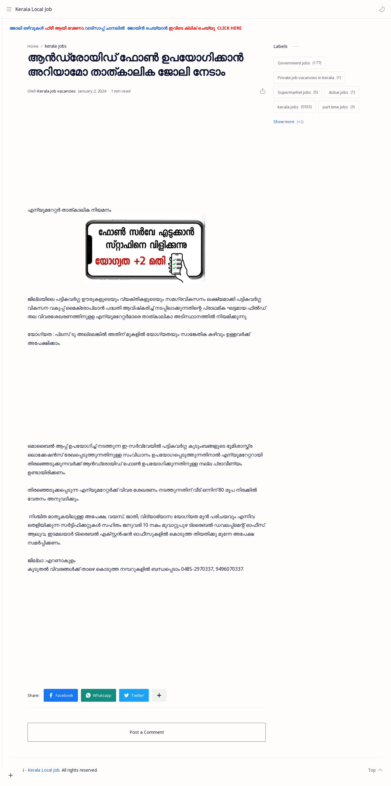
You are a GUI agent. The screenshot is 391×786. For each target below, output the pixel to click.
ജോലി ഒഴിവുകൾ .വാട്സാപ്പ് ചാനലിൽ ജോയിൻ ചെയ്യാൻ (147, 31)
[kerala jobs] (305, 110)
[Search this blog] (127, 9)
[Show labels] (300, 124)
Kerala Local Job (35, 9)
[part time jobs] (349, 110)
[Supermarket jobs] (308, 95)
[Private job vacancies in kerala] (320, 80)
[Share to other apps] (170, 698)
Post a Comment (157, 735)
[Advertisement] (157, 153)
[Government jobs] (310, 66)
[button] (380, 9)
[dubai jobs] (352, 95)
